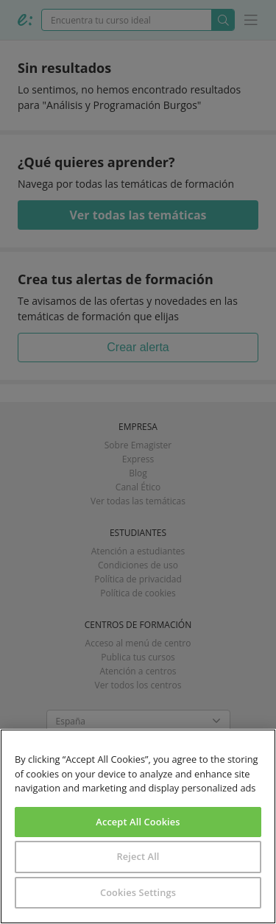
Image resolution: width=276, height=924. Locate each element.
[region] (138, 826)
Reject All (137, 856)
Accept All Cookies (138, 821)
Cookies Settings (138, 892)
